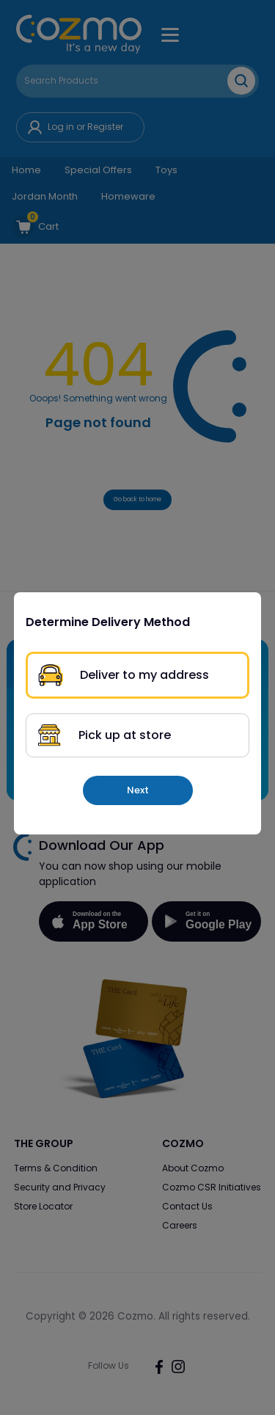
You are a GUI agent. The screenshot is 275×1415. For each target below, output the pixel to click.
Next (138, 790)
